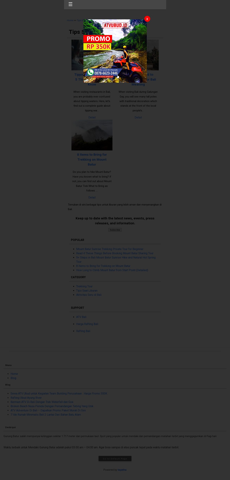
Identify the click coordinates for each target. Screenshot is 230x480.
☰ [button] (70, 4)
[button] (115, 240)
